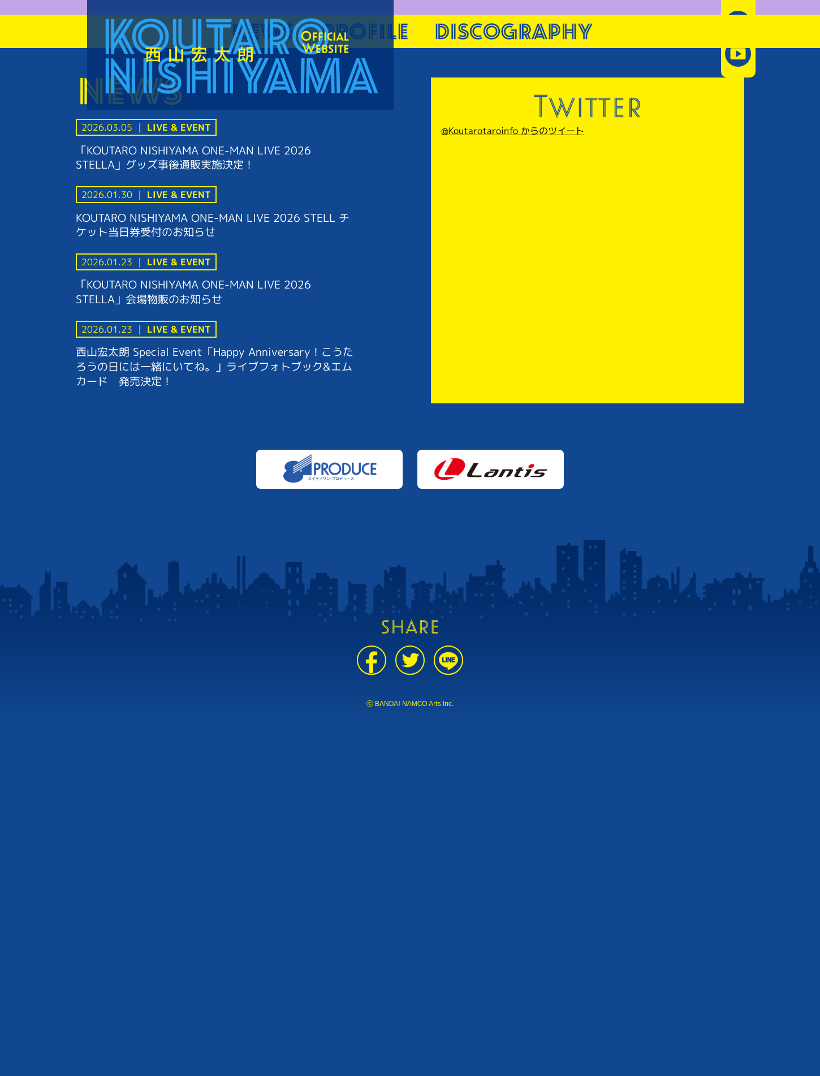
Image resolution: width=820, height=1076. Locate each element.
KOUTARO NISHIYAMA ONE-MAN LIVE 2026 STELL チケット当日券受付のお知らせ (212, 225)
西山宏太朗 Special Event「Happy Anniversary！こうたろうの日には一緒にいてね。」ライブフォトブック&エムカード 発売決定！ (214, 366)
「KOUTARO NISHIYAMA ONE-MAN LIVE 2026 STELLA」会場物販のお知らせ (193, 292)
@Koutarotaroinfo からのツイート (512, 130)
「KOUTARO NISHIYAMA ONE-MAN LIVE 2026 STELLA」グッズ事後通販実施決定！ (193, 158)
